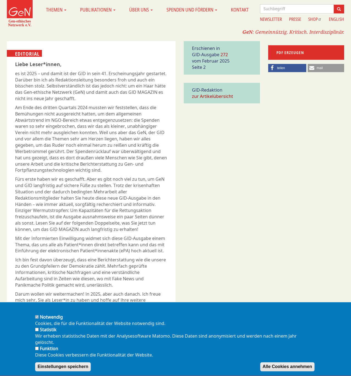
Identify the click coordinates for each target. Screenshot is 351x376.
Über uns (141, 9)
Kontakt (240, 9)
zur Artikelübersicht (212, 96)
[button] (287, 68)
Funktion (49, 353)
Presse (295, 19)
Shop (315, 19)
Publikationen (97, 9)
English (336, 19)
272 (224, 55)
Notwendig (51, 322)
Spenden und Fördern (191, 9)
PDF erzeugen (290, 52)
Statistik (48, 335)
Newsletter (271, 19)
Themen (56, 9)
